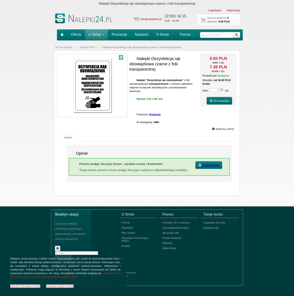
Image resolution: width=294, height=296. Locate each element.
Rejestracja (233, 10)
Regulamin (127, 227)
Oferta (76, 34)
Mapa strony (169, 248)
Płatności (167, 243)
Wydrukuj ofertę (223, 128)
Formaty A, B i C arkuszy (175, 222)
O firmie (164, 34)
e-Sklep (96, 34)
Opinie (68, 137)
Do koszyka (219, 100)
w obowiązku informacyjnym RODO (58, 277)
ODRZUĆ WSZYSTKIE (60, 286)
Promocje (119, 34)
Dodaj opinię (208, 165)
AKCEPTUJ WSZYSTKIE (25, 286)
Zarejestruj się (210, 227)
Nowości (142, 34)
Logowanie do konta (214, 222)
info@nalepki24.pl (151, 19)
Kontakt (125, 246)
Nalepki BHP (87, 47)
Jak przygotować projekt (175, 227)
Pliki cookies (128, 232)
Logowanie (214, 10)
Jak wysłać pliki (170, 232)
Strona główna (63, 47)
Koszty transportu (171, 238)
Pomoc (187, 34)
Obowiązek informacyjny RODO (134, 239)
